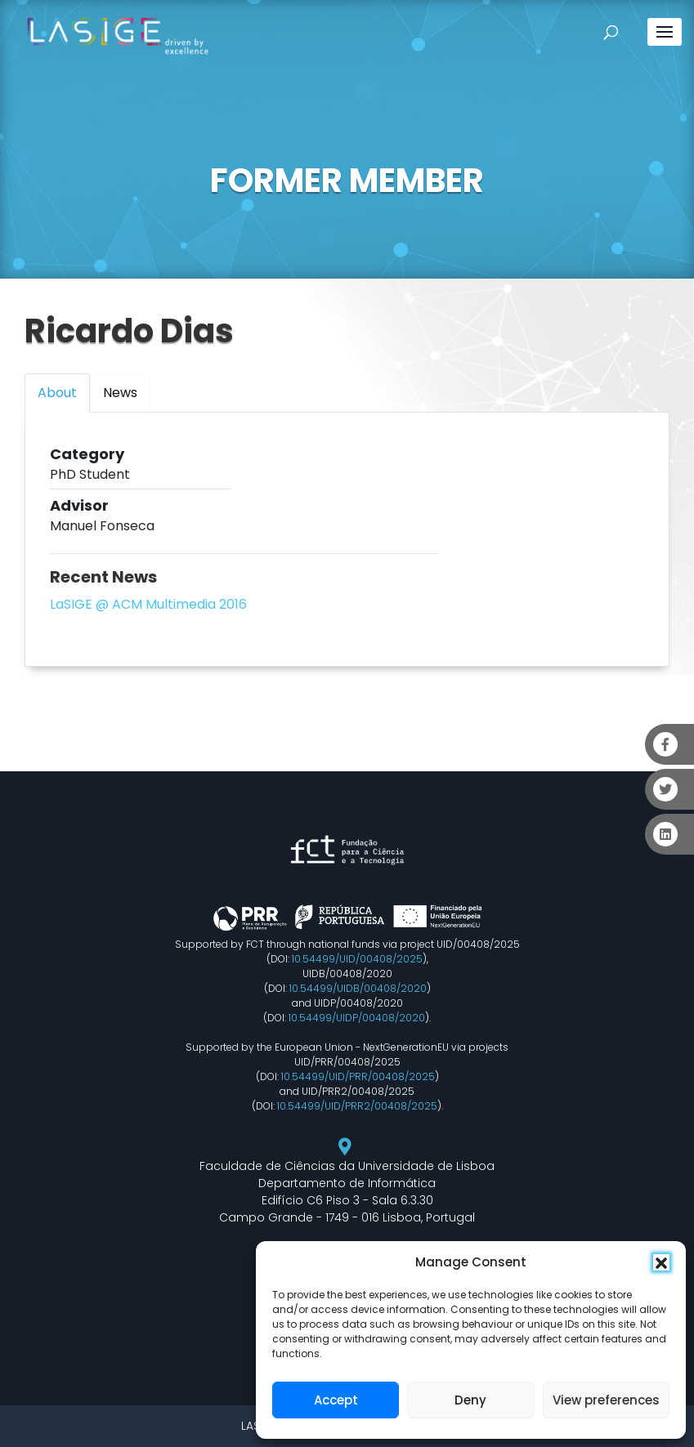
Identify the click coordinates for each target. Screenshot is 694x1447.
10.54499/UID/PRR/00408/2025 (358, 1076)
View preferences (606, 1400)
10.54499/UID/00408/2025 (357, 959)
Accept (336, 1400)
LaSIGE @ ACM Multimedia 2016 (148, 604)
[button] (661, 1262)
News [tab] (120, 392)
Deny (470, 1400)
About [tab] (57, 392)
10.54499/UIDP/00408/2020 (357, 1018)
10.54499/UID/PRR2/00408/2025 (357, 1106)
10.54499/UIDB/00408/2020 (358, 988)
